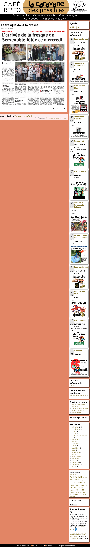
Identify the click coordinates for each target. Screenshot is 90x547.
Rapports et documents (67, 546)
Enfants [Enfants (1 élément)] (71, 483)
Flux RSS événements (52, 546)
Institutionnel (76, 452)
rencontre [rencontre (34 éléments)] (80, 490)
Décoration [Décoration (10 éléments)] (81, 481)
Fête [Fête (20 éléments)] (80, 483)
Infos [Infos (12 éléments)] (84, 483)
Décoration (75, 444)
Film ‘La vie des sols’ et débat (24, 116)
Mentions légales (23, 546)
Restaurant (75, 464)
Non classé (75, 458)
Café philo (76, 429)
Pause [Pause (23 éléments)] (80, 488)
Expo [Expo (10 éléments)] (75, 483)
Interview (75, 454)
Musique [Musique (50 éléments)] (83, 485)
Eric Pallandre (76, 412)
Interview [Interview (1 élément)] (72, 485)
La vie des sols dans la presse (57, 118)
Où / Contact (30, 18)
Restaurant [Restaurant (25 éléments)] (74, 492)
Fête (74, 431)
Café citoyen (79, 351)
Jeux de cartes (80, 141)
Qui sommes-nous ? (44, 15)
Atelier (74, 442)
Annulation (75, 439)
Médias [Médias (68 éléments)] (73, 487)
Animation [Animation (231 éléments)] (76, 476)
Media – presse (76, 456)
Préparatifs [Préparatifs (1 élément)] (72, 490)
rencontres (75, 462)
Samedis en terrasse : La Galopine (79, 205)
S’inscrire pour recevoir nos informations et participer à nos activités (78, 534)
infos (73, 450)
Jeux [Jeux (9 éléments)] (76, 485)
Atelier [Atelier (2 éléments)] (71, 479)
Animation (75, 427)
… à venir (72, 385)
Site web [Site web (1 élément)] (80, 494)
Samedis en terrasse (80, 435)
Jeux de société (80, 171)
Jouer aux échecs (81, 39)
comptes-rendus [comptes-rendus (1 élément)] (77, 479)
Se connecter (74, 538)
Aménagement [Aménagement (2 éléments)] (73, 474)
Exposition (75, 448)
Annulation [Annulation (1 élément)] (85, 477)
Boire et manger (68, 15)
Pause (73, 460)
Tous (73, 467)
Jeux (74, 433)
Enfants (74, 446)
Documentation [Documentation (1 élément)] (73, 481)
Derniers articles (21, 15)
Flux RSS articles (38, 546)
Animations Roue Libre (54, 18)
